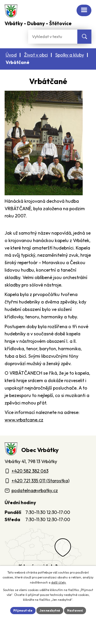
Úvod (11, 55)
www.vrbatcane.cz (24, 420)
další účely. (58, 582)
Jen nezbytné (49, 610)
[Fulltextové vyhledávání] (52, 37)
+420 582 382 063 (30, 471)
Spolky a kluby (69, 55)
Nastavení (75, 610)
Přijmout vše (23, 610)
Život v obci (36, 55)
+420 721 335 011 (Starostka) (40, 481)
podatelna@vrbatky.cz (35, 490)
